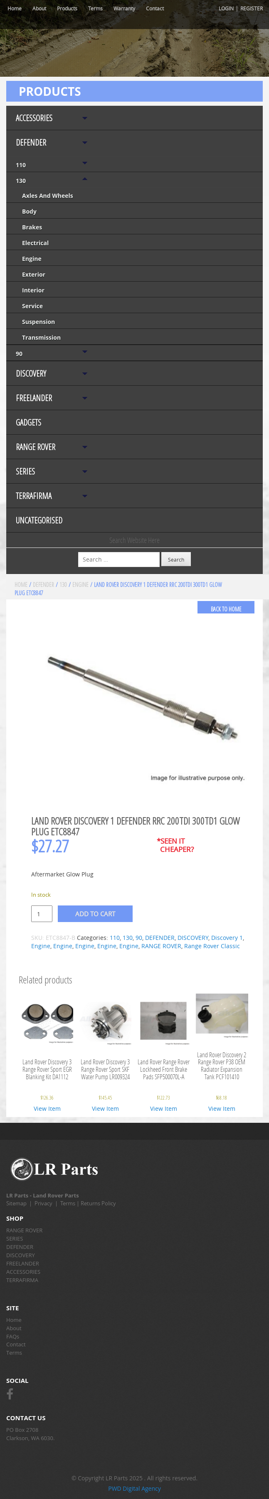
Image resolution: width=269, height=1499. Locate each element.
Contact (155, 8)
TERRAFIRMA (34, 495)
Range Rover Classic (212, 946)
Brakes (32, 227)
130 (21, 181)
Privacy (43, 1203)
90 (19, 354)
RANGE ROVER (35, 447)
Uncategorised (39, 520)
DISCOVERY (31, 373)
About (39, 8)
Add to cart (95, 914)
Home (14, 8)
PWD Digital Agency (134, 1488)
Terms (95, 8)
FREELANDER (34, 398)
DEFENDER (31, 142)
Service (32, 306)
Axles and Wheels (47, 196)
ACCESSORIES (34, 118)
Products (67, 8)
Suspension (38, 322)
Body (29, 211)
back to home (226, 609)
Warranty (124, 8)
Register (251, 8)
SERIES (25, 471)
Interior (33, 290)
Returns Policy (98, 1203)
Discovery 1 (227, 938)
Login (226, 8)
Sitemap (16, 1203)
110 (21, 165)
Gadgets (28, 422)
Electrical (35, 243)
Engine (32, 259)
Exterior (33, 274)
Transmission (41, 337)
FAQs (12, 1336)
